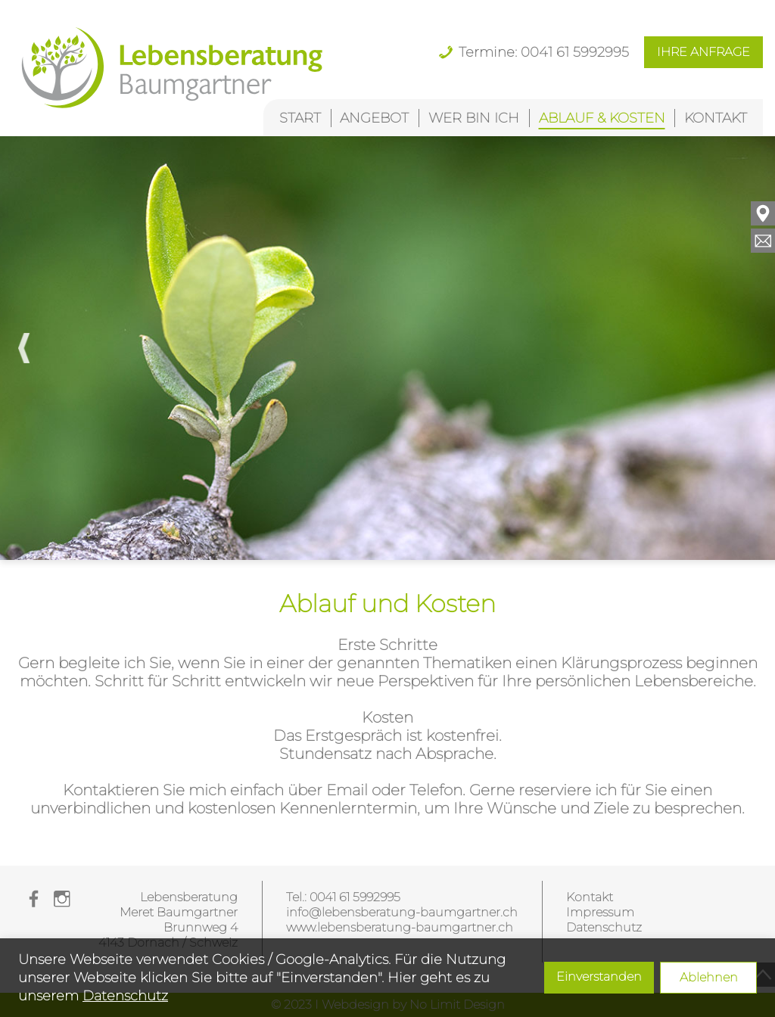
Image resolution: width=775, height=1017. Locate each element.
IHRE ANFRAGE (703, 52)
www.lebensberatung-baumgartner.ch (399, 927)
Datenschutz (125, 995)
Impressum (600, 912)
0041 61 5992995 (355, 897)
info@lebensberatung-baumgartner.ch (402, 912)
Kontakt (589, 897)
